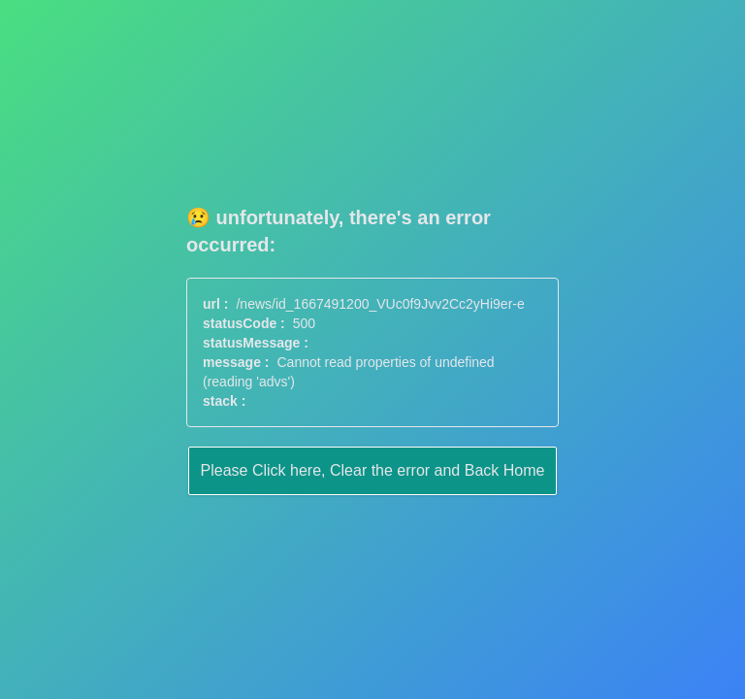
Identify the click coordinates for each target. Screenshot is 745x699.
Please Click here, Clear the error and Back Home (373, 470)
